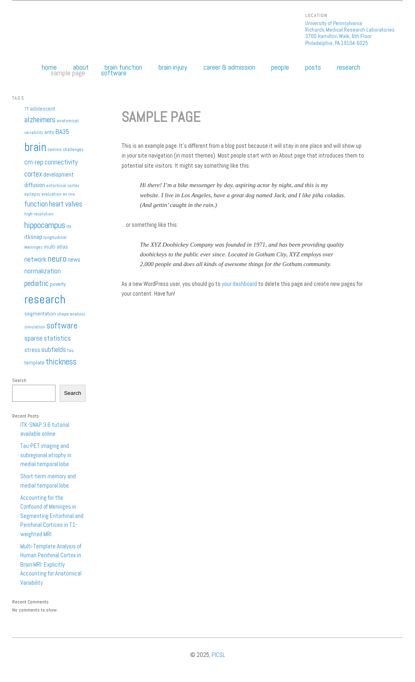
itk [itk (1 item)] (68, 226)
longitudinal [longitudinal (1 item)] (54, 237)
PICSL (218, 655)
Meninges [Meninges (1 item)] (33, 247)
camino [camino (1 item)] (54, 149)
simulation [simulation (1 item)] (34, 327)
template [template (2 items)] (34, 362)
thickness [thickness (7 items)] (61, 361)
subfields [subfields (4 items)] (53, 349)
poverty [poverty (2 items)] (58, 284)
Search (19, 380)
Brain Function (123, 67)
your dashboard (239, 284)
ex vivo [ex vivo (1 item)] (69, 194)
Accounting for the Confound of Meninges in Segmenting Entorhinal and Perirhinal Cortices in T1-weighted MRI (51, 516)
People (280, 67)
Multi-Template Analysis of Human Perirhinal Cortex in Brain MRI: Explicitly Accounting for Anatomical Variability (50, 564)
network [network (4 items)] (35, 259)
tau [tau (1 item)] (70, 350)
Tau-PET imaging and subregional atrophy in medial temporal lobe (45, 455)
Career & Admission (229, 67)
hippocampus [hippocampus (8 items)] (44, 225)
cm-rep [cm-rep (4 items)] (33, 162)
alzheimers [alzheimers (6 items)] (40, 120)
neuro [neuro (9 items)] (56, 258)
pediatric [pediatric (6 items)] (36, 283)
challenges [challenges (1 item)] (73, 149)
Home (49, 67)
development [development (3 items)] (58, 174)
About (81, 67)
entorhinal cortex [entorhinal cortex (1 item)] (62, 185)
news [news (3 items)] (74, 260)
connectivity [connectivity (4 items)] (61, 162)
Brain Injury (172, 67)
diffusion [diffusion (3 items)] (34, 185)
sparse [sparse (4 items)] (33, 338)
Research (348, 67)
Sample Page (68, 73)
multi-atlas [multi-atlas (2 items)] (56, 246)
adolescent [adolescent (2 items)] (42, 108)
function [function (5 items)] (36, 204)
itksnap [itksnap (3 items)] (33, 237)
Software (113, 73)
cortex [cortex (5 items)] (33, 174)
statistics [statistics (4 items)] (57, 338)
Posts (313, 67)
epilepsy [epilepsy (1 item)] (32, 194)
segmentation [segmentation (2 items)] (40, 313)
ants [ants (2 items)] (49, 132)
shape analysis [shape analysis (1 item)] (71, 314)
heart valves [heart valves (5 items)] (65, 204)
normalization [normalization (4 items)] (42, 270)
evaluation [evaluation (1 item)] (51, 194)
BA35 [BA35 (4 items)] (62, 131)
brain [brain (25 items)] (35, 147)
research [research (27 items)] (45, 299)
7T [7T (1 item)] (26, 109)
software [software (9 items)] (61, 325)
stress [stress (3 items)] (32, 350)
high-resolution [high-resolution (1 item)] (38, 214)
